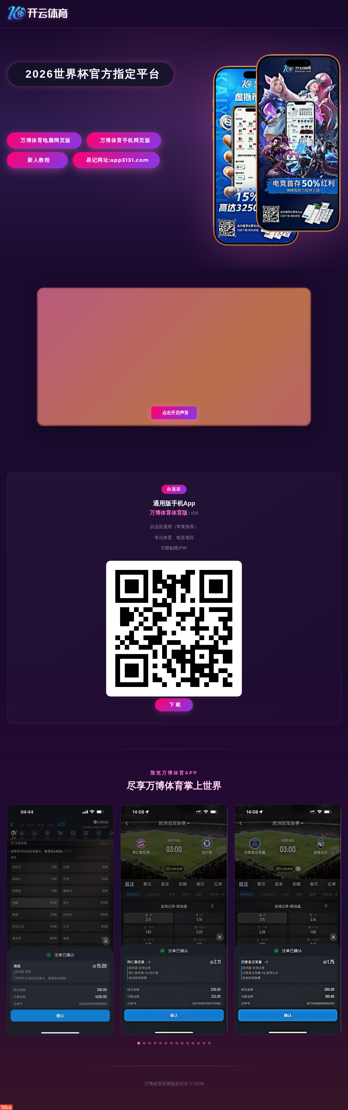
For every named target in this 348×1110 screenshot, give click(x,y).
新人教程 (38, 160)
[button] (138, 1043)
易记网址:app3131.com (117, 160)
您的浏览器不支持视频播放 (174, 357)
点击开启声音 (175, 412)
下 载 (175, 704)
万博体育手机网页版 (125, 140)
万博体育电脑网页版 (45, 140)
